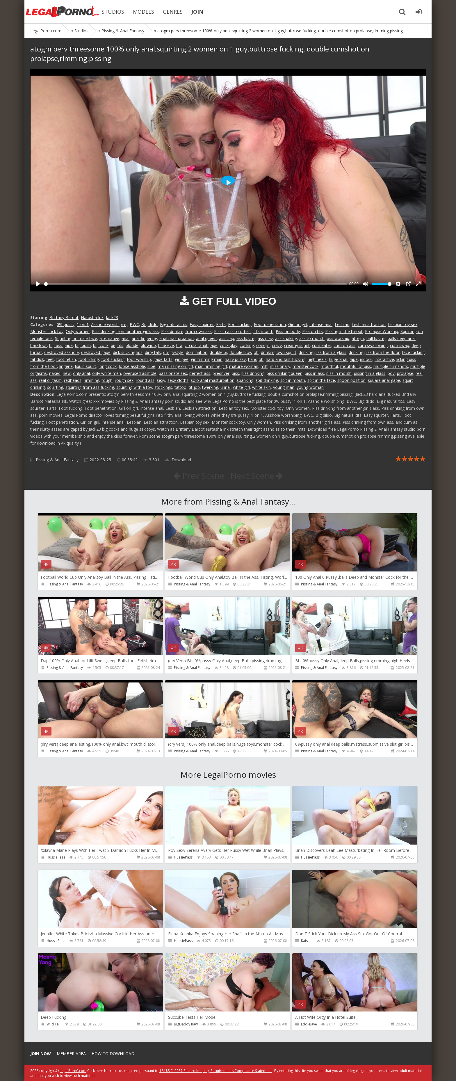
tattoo (180, 387)
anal (125, 338)
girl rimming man (206, 359)
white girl (241, 387)
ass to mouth (312, 338)
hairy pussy (235, 359)
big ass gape (61, 345)
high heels (317, 359)
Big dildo (149, 324)
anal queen (206, 338)
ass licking (245, 338)
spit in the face (321, 380)
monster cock (305, 366)
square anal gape (384, 380)
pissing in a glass (369, 373)
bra (179, 345)
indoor (366, 359)
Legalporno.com (62, 11)
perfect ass (199, 373)
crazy (277, 345)
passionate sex (173, 373)
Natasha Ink (92, 317)
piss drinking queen (284, 373)
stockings (163, 387)
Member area (71, 1053)
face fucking (413, 352)
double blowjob (244, 352)
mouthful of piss (355, 366)
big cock (100, 345)
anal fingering (144, 338)
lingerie (66, 366)
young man (283, 387)
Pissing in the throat (344, 331)
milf (264, 366)
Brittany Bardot (64, 317)
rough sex (124, 380)
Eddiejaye (309, 1024)
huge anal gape (343, 359)
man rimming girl (211, 366)
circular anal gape (201, 345)
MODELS (143, 11)
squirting (55, 387)
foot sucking (112, 359)
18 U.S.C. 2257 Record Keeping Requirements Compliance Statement (215, 1070)
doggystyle (173, 352)
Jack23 (112, 317)
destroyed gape (96, 352)
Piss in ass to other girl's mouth (243, 331)
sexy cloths (178, 380)
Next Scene (256, 475)
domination (196, 352)
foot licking (88, 359)
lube (151, 366)
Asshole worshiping (109, 324)
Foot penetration (270, 324)
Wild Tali (53, 1024)
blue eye (166, 345)
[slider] (195, 284)
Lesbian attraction (369, 324)
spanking (245, 380)
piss (235, 373)
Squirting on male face (76, 338)
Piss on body (288, 331)
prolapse (405, 373)
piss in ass (314, 373)
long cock (108, 366)
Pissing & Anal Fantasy (57, 459)
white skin (261, 387)
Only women (78, 331)
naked (54, 373)
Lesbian (342, 324)
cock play (228, 345)
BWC (134, 324)
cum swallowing (373, 345)
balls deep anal (402, 338)
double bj (218, 352)
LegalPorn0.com (73, 1070)
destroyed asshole (61, 352)
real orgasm (50, 380)
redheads (72, 380)
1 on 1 (83, 324)
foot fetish (66, 359)
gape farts (162, 359)
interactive (384, 359)
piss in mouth (339, 373)
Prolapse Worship (381, 331)
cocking (247, 345)
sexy (161, 380)
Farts (221, 324)
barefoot (38, 345)
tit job (194, 387)
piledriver (221, 373)
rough (107, 380)
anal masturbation (176, 338)
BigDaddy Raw (186, 1024)
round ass (145, 380)
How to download (113, 1053)
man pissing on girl (175, 366)
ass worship (338, 338)
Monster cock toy (46, 331)
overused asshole (139, 373)
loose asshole (132, 366)
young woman (310, 387)
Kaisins (306, 940)
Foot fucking (240, 324)
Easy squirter (202, 324)
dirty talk (153, 352)
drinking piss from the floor (374, 352)
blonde (132, 345)
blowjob (148, 345)
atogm (358, 338)
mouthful (329, 366)
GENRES (173, 11)
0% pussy (65, 324)
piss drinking (252, 373)
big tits (117, 345)
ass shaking (286, 338)
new (67, 373)
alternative (109, 338)
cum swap (399, 345)
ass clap (226, 338)
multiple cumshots (390, 366)
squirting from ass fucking (89, 387)
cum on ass (344, 345)
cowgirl (263, 345)
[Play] (37, 283)
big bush (83, 345)
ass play (265, 338)
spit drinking (267, 380)
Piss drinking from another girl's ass (125, 331)
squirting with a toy (134, 387)
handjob (255, 359)
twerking (210, 387)
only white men (106, 373)
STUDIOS (112, 11)
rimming (91, 380)
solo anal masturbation (212, 380)
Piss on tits (312, 331)
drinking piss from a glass (322, 352)
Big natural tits (173, 324)
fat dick (37, 359)
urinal (225, 387)
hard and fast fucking (285, 359)
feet (50, 359)
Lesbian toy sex (402, 324)
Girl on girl (297, 324)
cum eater (321, 345)
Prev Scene (198, 475)
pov (391, 373)
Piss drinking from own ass (186, 331)
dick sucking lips (127, 352)
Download (178, 459)
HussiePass (56, 857)
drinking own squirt (278, 352)
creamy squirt (297, 345)
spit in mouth (292, 380)
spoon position (351, 380)
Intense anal (320, 324)
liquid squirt (85, 366)
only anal (81, 373)
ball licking (375, 338)
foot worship (139, 359)
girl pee (181, 359)
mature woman (243, 366)
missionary (280, 366)
